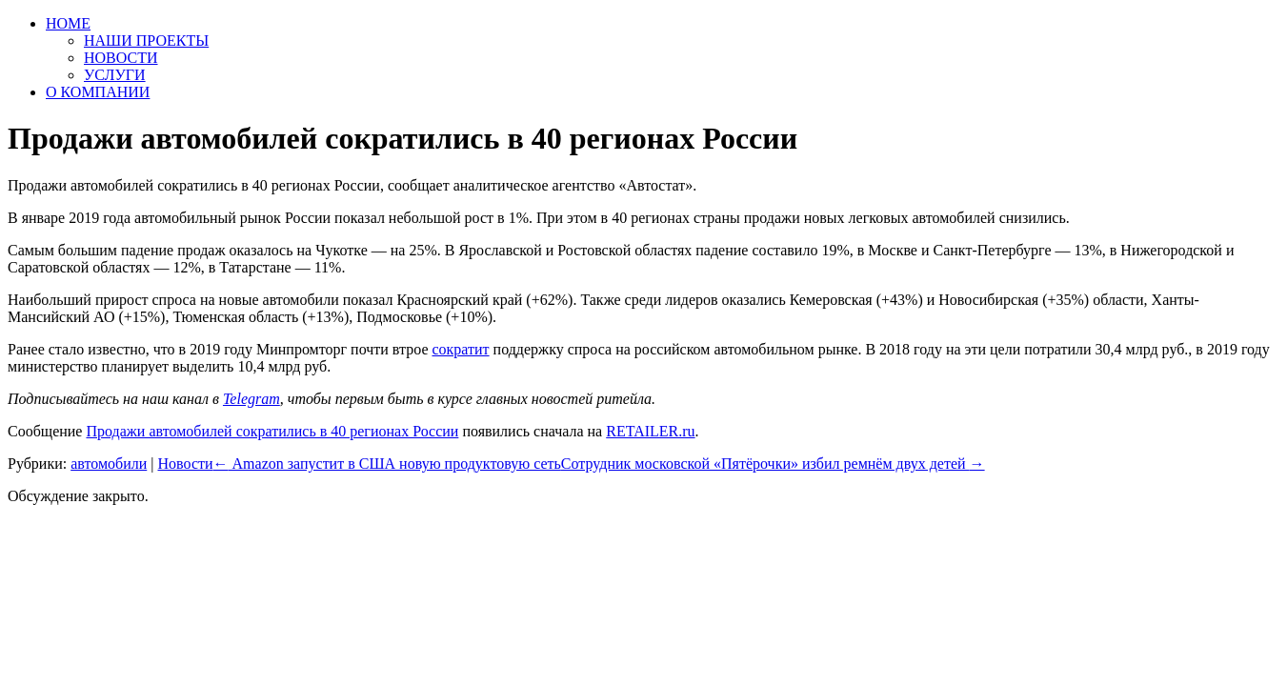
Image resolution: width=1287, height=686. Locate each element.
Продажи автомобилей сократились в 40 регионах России (272, 431)
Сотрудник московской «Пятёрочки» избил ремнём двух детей (773, 463)
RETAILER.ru (650, 431)
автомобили (108, 463)
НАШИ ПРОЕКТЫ (146, 40)
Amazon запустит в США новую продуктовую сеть (387, 463)
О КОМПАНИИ (98, 92)
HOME (68, 23)
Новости (184, 463)
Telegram (251, 399)
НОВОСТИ (121, 58)
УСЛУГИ (115, 75)
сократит (460, 349)
